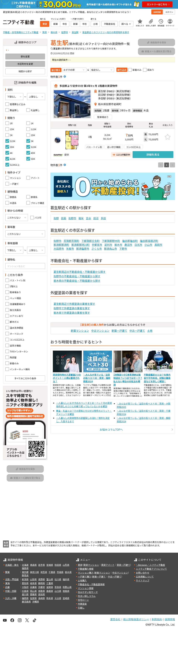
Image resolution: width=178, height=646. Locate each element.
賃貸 (80, 564)
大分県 (58, 598)
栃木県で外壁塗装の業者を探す (72, 312)
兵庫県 (33, 587)
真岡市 (158, 245)
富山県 (49, 579)
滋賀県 (49, 587)
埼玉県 (43, 572)
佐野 (56, 218)
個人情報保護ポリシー (136, 619)
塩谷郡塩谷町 (130, 241)
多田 (103, 218)
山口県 (58, 590)
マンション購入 (85, 572)
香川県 (25, 594)
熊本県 (49, 598)
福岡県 (25, 598)
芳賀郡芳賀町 (71, 241)
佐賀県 (33, 598)
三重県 (49, 583)
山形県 (66, 564)
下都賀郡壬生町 (90, 241)
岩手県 (41, 564)
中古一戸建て (137, 330)
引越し (81, 607)
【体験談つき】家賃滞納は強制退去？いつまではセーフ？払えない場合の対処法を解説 (127, 379)
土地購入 (82, 580)
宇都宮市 (97, 245)
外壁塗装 (82, 603)
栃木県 (68, 572)
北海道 (25, 564)
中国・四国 (10, 590)
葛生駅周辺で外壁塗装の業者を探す (74, 304)
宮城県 (49, 564)
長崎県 (41, 598)
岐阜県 (33, 583)
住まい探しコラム (87, 595)
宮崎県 (66, 598)
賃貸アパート (108, 564)
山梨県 (33, 579)
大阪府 (25, 587)
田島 (63, 218)
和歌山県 (67, 587)
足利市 (108, 245)
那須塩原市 (82, 248)
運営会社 (115, 619)
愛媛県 (33, 594)
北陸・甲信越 (12, 579)
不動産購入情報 (85, 568)
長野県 (41, 579)
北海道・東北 (12, 564)
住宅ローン (83, 599)
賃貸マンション (91, 564)
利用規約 (157, 619)
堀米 (81, 218)
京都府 (41, 587)
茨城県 (60, 572)
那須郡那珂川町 (80, 245)
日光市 (138, 245)
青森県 (33, 564)
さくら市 (96, 248)
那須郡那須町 (61, 245)
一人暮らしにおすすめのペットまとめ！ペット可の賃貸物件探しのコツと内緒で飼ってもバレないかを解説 (84, 404)
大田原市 (59, 248)
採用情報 (170, 619)
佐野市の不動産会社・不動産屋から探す (77, 276)
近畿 (7, 587)
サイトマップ (142, 580)
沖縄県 (35, 601)
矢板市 (70, 248)
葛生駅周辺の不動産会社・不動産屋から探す (80, 272)
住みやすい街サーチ (88, 592)
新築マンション (80, 330)
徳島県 (66, 590)
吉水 (88, 218)
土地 (149, 330)
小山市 (148, 245)
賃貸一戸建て (123, 564)
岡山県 (33, 590)
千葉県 (52, 572)
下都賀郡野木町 (111, 241)
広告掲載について (145, 576)
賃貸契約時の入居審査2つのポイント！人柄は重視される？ (67, 378)
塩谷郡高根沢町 (149, 241)
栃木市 (118, 245)
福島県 (25, 568)
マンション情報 (85, 588)
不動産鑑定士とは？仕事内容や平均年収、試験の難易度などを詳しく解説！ (157, 378)
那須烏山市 (110, 248)
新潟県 (25, 579)
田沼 (95, 218)
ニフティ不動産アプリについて (151, 568)
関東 (7, 572)
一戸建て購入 (84, 576)
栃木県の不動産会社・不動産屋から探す (77, 280)
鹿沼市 (128, 245)
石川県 (58, 579)
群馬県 (25, 575)
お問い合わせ (142, 572)
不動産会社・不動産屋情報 (91, 584)
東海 (7, 583)
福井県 (66, 579)
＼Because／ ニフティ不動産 (150, 564)
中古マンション (100, 330)
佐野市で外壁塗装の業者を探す (72, 308)
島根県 (49, 590)
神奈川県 (34, 572)
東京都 (25, 572)
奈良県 (58, 587)
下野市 (123, 248)
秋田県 (58, 564)
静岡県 (41, 583)
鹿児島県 (26, 601)
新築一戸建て (119, 330)
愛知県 (25, 583)
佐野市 (72, 218)
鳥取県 (41, 590)
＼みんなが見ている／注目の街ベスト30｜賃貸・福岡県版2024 (96, 378)
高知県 (41, 594)
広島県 (25, 590)
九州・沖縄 (10, 598)
